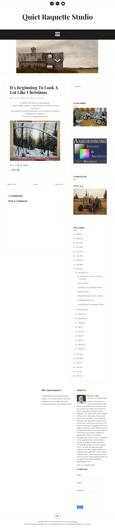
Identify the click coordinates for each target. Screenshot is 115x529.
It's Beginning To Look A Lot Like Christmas (34, 90)
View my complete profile (86, 465)
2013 (78, 371)
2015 (78, 363)
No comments (39, 98)
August (80, 323)
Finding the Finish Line (86, 300)
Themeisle (34, 524)
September (82, 318)
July (79, 327)
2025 (78, 238)
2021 (78, 256)
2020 (78, 260)
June (80, 331)
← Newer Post (10, 184)
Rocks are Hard (83, 291)
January (81, 349)
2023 (78, 247)
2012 (78, 376)
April (80, 340)
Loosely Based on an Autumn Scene (91, 304)
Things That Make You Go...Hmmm (90, 296)
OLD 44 (78, 186)
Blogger (75, 521)
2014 (78, 367)
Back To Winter (83, 283)
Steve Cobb (93, 396)
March (80, 344)
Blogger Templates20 (84, 524)
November (82, 309)
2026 (78, 234)
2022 (78, 251)
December (82, 272)
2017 (78, 354)
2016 (78, 358)
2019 (78, 264)
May (79, 336)
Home (35, 184)
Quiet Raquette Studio (57, 16)
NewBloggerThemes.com (59, 524)
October (81, 314)
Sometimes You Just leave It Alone (90, 287)
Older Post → (60, 184)
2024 (78, 242)
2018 (78, 269)
